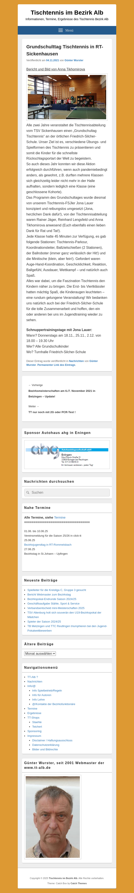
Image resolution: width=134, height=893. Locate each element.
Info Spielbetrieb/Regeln (47, 690)
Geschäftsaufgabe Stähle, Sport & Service (53, 603)
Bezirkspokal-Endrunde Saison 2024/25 (51, 599)
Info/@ (31, 686)
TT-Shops (33, 717)
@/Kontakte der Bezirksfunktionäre (53, 704)
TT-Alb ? (32, 677)
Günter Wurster (74, 60)
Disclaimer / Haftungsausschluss (52, 740)
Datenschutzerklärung (45, 744)
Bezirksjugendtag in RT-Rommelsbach (47, 544)
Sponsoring (34, 731)
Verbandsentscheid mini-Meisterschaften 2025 (56, 608)
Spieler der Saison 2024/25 (44, 621)
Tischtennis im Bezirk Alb (67, 12)
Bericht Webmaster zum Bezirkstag (49, 594)
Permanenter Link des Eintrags (56, 364)
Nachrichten (76, 361)
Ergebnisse (34, 713)
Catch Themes (79, 883)
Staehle (37, 722)
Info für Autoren (41, 695)
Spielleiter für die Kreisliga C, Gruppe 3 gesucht (56, 590)
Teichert (37, 726)
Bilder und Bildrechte (45, 749)
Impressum (34, 735)
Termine (60, 517)
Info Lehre (38, 699)
